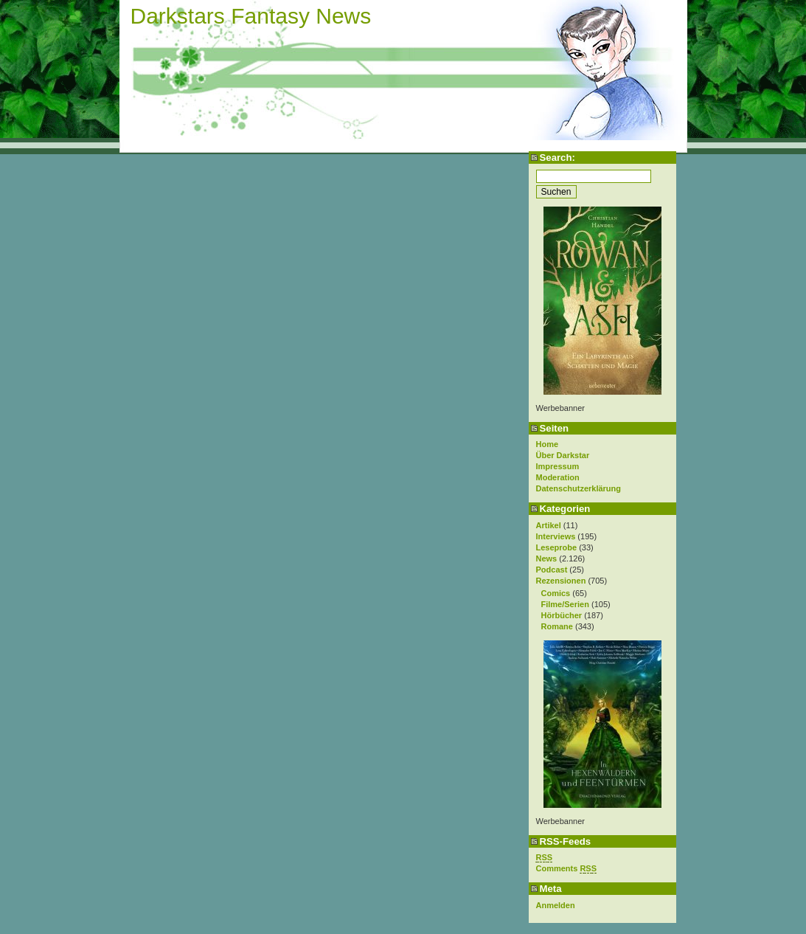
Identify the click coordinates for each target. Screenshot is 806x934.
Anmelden (555, 905)
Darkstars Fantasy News (251, 16)
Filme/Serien (565, 604)
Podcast (552, 569)
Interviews (556, 536)
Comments (566, 869)
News (546, 558)
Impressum (558, 466)
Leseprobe (556, 547)
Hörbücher (562, 615)
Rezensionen (561, 580)
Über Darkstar (563, 455)
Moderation (558, 477)
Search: (557, 157)
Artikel (548, 525)
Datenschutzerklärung (579, 488)
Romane (557, 626)
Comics (556, 593)
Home (547, 444)
